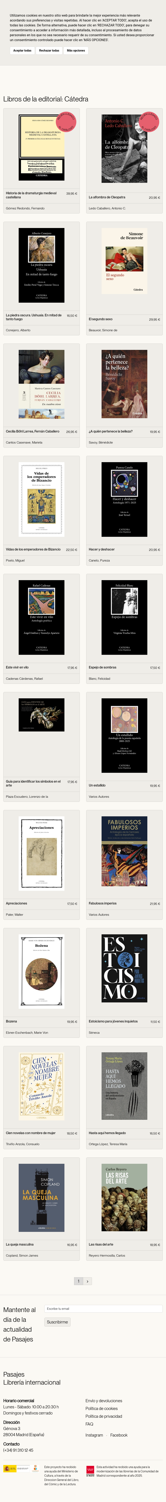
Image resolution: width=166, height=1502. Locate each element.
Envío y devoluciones (104, 1400)
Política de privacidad (104, 1416)
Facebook (118, 1435)
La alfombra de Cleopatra (107, 197)
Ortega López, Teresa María (108, 1144)
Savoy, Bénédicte (101, 442)
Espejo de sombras (102, 667)
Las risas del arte (101, 1244)
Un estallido (97, 785)
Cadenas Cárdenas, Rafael (24, 679)
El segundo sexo (100, 319)
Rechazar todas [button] (49, 50)
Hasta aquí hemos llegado (107, 1133)
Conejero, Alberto (18, 330)
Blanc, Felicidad (99, 679)
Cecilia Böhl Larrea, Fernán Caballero (32, 431)
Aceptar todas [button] (22, 50)
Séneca (94, 1033)
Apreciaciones (16, 903)
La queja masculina (20, 1244)
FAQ (89, 1424)
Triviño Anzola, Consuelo (22, 1144)
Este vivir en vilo (17, 667)
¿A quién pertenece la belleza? (111, 431)
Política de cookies (102, 1408)
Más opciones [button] (76, 50)
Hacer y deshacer (102, 549)
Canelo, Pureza (99, 560)
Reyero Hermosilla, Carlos (107, 1255)
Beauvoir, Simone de (103, 330)
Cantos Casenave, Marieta (24, 442)
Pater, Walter (14, 915)
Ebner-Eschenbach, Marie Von (27, 1033)
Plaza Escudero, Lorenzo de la (27, 797)
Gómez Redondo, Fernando (25, 208)
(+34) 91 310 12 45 (18, 1450)
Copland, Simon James (22, 1255)
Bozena (11, 1021)
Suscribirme (57, 1322)
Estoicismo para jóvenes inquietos (113, 1021)
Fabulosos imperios (103, 903)
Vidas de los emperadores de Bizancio (33, 549)
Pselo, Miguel (15, 560)
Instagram (94, 1435)
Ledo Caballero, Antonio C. (107, 208)
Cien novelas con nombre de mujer (31, 1133)
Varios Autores (99, 797)
